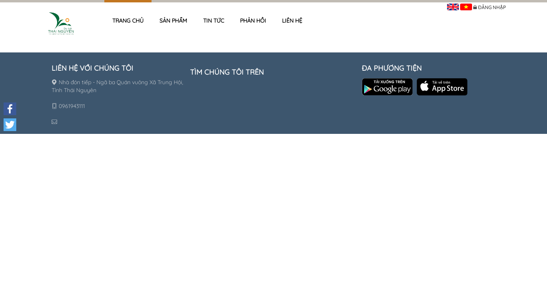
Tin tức (213, 20)
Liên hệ (292, 20)
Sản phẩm (173, 20)
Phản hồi (253, 20)
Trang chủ (128, 20)
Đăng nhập (492, 7)
